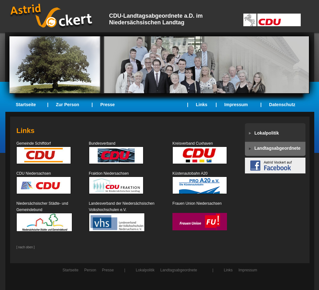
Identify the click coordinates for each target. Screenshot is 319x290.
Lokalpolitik (145, 270)
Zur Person (67, 104)
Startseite (26, 104)
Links (201, 104)
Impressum (236, 104)
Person (90, 270)
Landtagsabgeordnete (178, 270)
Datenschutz (282, 104)
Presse (107, 104)
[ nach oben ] (25, 247)
